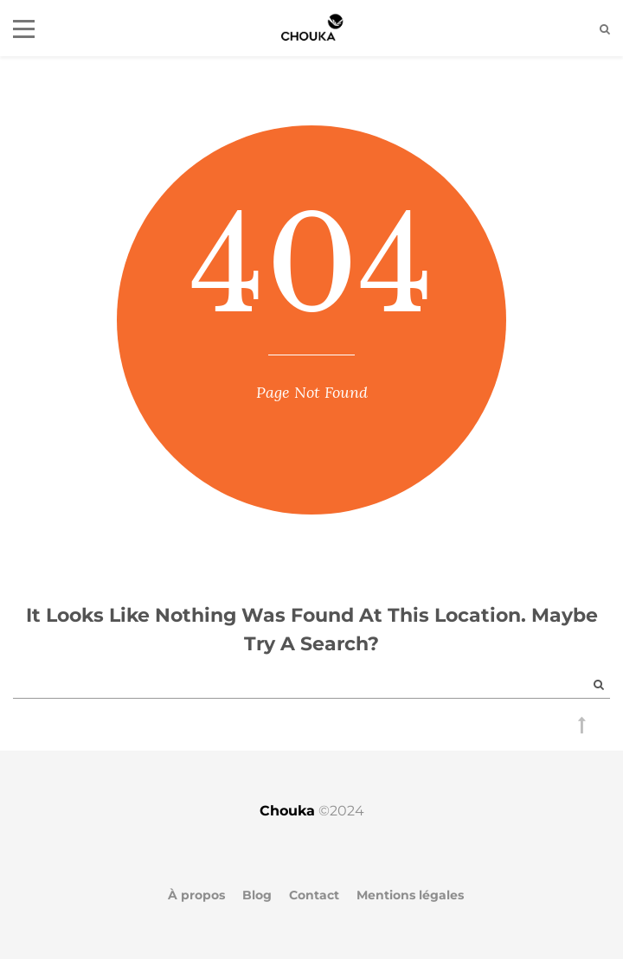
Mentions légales (410, 895)
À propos (196, 895)
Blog (257, 895)
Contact (314, 895)
